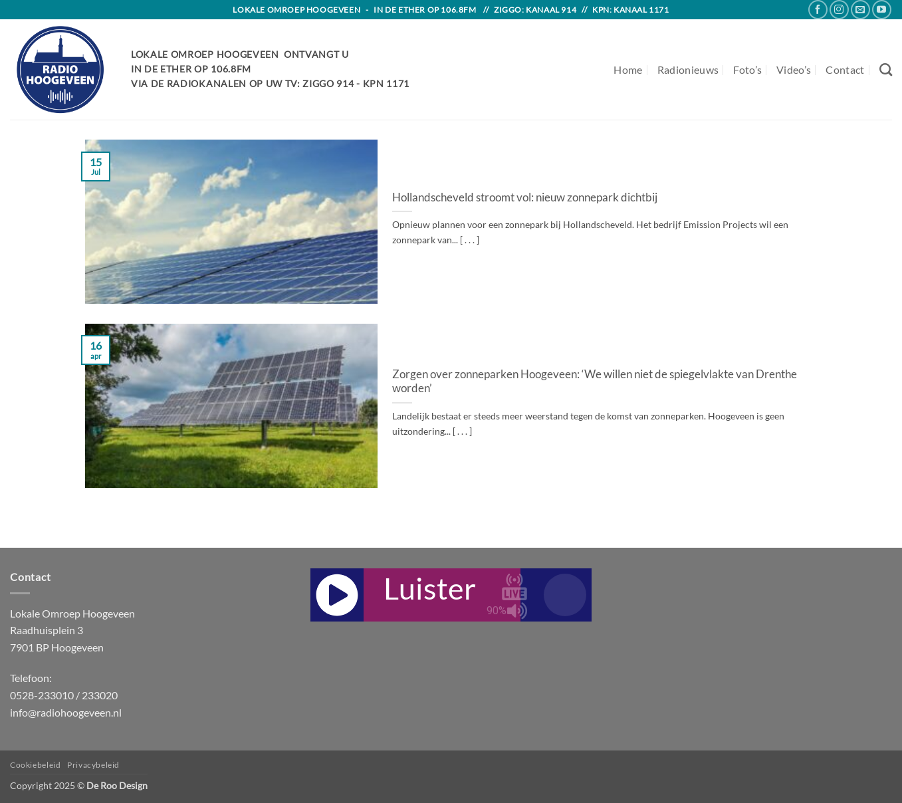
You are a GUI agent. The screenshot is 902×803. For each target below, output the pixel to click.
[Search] (885, 69)
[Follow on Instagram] (839, 9)
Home (628, 69)
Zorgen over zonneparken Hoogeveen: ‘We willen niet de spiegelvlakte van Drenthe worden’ (594, 382)
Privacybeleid (93, 765)
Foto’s (747, 69)
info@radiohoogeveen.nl (66, 712)
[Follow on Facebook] (818, 9)
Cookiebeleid (35, 765)
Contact (845, 69)
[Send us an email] (860, 9)
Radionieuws (688, 69)
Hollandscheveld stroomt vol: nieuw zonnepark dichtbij (524, 197)
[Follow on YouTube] (881, 9)
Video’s (793, 69)
